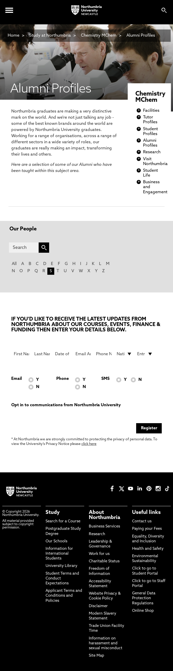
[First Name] (21, 354)
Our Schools (56, 541)
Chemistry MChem (98, 36)
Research (151, 152)
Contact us (142, 521)
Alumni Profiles (140, 36)
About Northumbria (104, 515)
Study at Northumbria (50, 36)
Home (13, 36)
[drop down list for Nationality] (124, 354)
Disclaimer (98, 606)
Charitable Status (104, 561)
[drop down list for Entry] (145, 354)
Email (16, 379)
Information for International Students (59, 554)
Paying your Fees (147, 529)
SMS (105, 379)
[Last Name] (42, 354)
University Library (61, 566)
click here (88, 444)
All (14, 264)
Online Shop (143, 611)
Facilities (151, 111)
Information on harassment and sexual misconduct (105, 643)
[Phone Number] (103, 354)
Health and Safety (148, 549)
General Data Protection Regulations (143, 598)
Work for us (99, 554)
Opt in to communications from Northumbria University (66, 405)
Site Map (96, 656)
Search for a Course (63, 521)
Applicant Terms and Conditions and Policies (64, 596)
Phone (62, 379)
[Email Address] (83, 354)
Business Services (104, 526)
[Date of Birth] (62, 354)
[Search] (24, 247)
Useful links (146, 512)
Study (53, 512)
